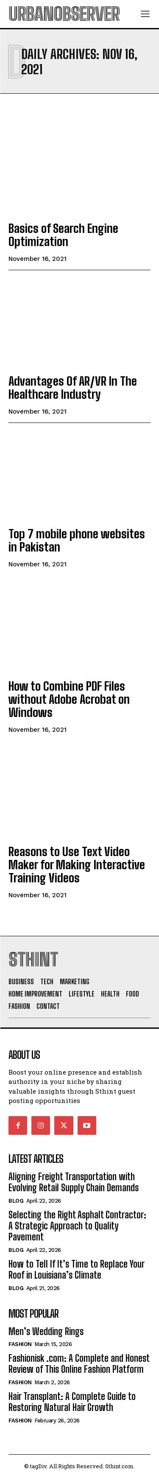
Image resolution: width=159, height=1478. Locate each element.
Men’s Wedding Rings (46, 1331)
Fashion (20, 1344)
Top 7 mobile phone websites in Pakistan (76, 540)
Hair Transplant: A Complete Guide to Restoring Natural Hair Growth (72, 1402)
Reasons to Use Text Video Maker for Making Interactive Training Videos (76, 864)
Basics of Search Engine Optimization (63, 235)
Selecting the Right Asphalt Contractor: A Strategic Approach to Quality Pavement (77, 1226)
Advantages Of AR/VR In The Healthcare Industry (72, 387)
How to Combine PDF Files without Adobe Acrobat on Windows (69, 699)
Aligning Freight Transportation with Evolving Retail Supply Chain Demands (73, 1182)
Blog (15, 1201)
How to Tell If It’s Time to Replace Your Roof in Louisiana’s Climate (76, 1269)
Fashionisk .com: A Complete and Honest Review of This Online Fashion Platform (79, 1363)
